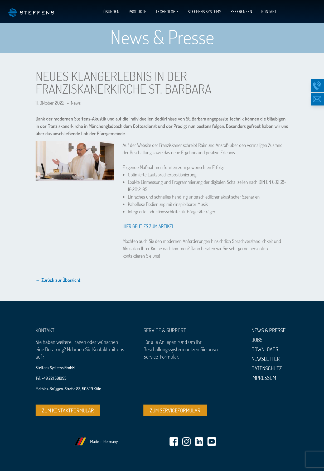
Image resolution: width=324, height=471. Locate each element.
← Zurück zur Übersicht (58, 280)
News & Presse (269, 330)
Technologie (167, 11)
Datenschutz (267, 368)
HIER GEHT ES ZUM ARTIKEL (148, 226)
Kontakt (269, 11)
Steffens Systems (204, 11)
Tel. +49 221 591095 (51, 378)
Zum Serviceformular (175, 410)
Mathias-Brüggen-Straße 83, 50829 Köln (68, 388)
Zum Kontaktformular (68, 410)
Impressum (264, 377)
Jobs (257, 339)
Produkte (137, 11)
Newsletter (266, 358)
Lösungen (110, 11)
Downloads (265, 349)
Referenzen (241, 11)
